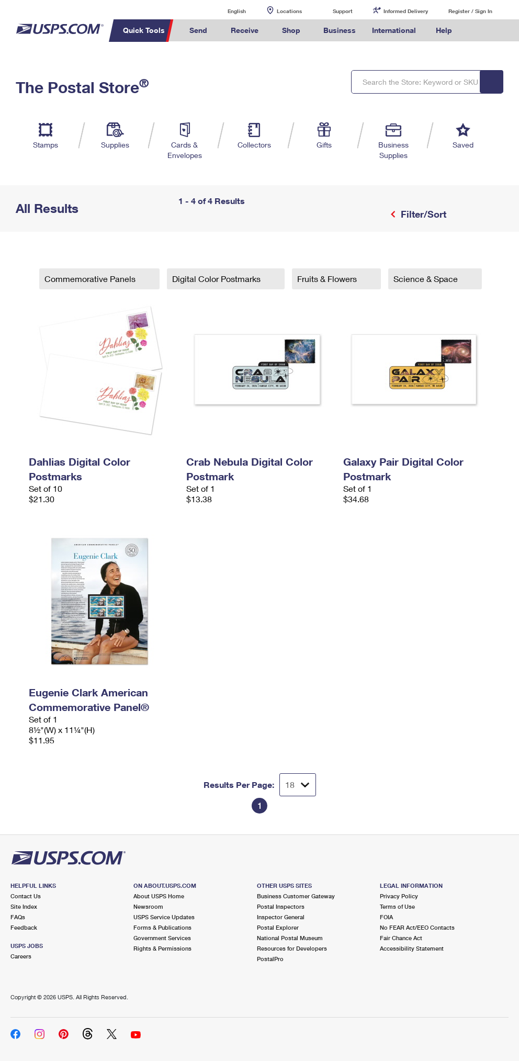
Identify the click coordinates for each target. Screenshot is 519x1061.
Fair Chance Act (401, 937)
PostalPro (270, 958)
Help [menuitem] (444, 30)
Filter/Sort (422, 214)
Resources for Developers (292, 948)
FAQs (17, 916)
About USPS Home (158, 896)
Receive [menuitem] (244, 30)
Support (343, 11)
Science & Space (426, 279)
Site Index (23, 906)
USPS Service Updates (164, 916)
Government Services (162, 937)
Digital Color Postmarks (217, 279)
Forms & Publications (162, 927)
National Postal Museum (290, 937)
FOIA (386, 916)
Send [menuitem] (198, 30)
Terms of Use (397, 906)
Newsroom (148, 906)
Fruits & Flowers (328, 279)
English (226, 11)
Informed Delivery (405, 11)
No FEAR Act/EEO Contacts (417, 927)
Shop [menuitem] (291, 30)
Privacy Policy (399, 896)
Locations (289, 11)
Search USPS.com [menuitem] (478, 30)
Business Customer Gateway (296, 896)
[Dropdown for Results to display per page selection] (297, 784)
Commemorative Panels (91, 279)
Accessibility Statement (412, 948)
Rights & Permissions (162, 948)
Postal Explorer (278, 927)
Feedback (23, 927)
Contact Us (25, 896)
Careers (20, 956)
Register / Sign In (470, 11)
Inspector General (280, 916)
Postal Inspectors (280, 906)
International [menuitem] (394, 30)
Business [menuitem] (339, 30)
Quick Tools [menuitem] (144, 30)
